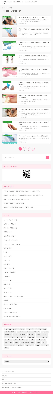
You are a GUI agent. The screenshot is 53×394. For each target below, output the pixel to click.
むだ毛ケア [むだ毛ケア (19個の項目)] (21, 329)
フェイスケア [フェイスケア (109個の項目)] (31, 337)
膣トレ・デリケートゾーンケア (13, 296)
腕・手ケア (7, 288)
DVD (6, 252)
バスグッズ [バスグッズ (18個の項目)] (15, 337)
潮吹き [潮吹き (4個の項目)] (6, 345)
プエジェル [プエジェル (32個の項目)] (44, 337)
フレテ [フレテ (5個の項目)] (38, 337)
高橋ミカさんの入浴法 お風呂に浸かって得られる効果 (18, 207)
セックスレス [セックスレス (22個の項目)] (8, 334)
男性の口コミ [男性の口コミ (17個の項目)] (20, 345)
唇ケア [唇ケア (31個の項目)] (16, 342)
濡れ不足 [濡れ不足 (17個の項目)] (12, 345)
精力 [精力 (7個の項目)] (27, 345)
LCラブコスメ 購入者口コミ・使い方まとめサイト (19, 2)
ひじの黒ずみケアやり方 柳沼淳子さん (14, 203)
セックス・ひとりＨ (10, 304)
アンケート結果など (10, 312)
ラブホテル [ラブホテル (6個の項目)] (25, 339)
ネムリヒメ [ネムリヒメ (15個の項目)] (44, 334)
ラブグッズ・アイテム (11, 240)
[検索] (47, 157)
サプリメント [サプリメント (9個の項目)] (28, 331)
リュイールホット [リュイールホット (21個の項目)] (41, 339)
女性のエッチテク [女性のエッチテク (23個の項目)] (24, 342)
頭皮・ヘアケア (9, 268)
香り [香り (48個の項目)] (47, 345)
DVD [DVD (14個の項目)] (6, 329)
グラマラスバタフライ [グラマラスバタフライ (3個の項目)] (10, 331)
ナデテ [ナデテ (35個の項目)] (38, 334)
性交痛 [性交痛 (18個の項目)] (32, 342)
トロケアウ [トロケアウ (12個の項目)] (31, 334)
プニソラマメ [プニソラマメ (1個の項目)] (8, 339)
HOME (4, 8)
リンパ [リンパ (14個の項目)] (6, 342)
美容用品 (7, 232)
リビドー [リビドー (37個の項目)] (32, 339)
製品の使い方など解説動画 (12, 316)
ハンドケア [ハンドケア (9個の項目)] (7, 337)
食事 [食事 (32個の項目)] (42, 345)
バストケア (8, 280)
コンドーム (7, 256)
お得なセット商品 (10, 224)
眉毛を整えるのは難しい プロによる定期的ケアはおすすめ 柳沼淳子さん (23, 195)
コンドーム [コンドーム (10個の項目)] (20, 331)
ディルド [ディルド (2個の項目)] (15, 334)
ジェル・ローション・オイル (13, 244)
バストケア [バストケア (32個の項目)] (22, 337)
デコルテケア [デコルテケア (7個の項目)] (23, 334)
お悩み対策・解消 (10, 236)
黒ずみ (6, 300)
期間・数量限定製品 (10, 228)
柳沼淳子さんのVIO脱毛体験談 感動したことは (16, 199)
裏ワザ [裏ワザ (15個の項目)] (37, 345)
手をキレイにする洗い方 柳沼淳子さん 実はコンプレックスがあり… (22, 191)
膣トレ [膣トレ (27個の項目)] (31, 345)
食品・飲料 (8, 248)
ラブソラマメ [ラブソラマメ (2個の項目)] (16, 339)
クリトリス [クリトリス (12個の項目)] (38, 329)
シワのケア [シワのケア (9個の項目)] (36, 331)
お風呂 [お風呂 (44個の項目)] (15, 329)
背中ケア (7, 284)
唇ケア (7, 276)
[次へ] (33, 149)
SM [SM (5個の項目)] (10, 329)
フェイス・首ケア (10, 272)
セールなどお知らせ (10, 220)
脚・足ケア (7, 292)
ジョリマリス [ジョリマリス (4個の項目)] (45, 331)
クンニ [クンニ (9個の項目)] (44, 329)
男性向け (7, 264)
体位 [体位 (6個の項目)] (11, 342)
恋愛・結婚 (8, 308)
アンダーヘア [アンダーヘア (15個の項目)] (30, 329)
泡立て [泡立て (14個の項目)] (44, 342)
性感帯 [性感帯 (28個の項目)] (38, 342)
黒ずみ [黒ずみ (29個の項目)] (6, 347)
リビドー (7, 260)
